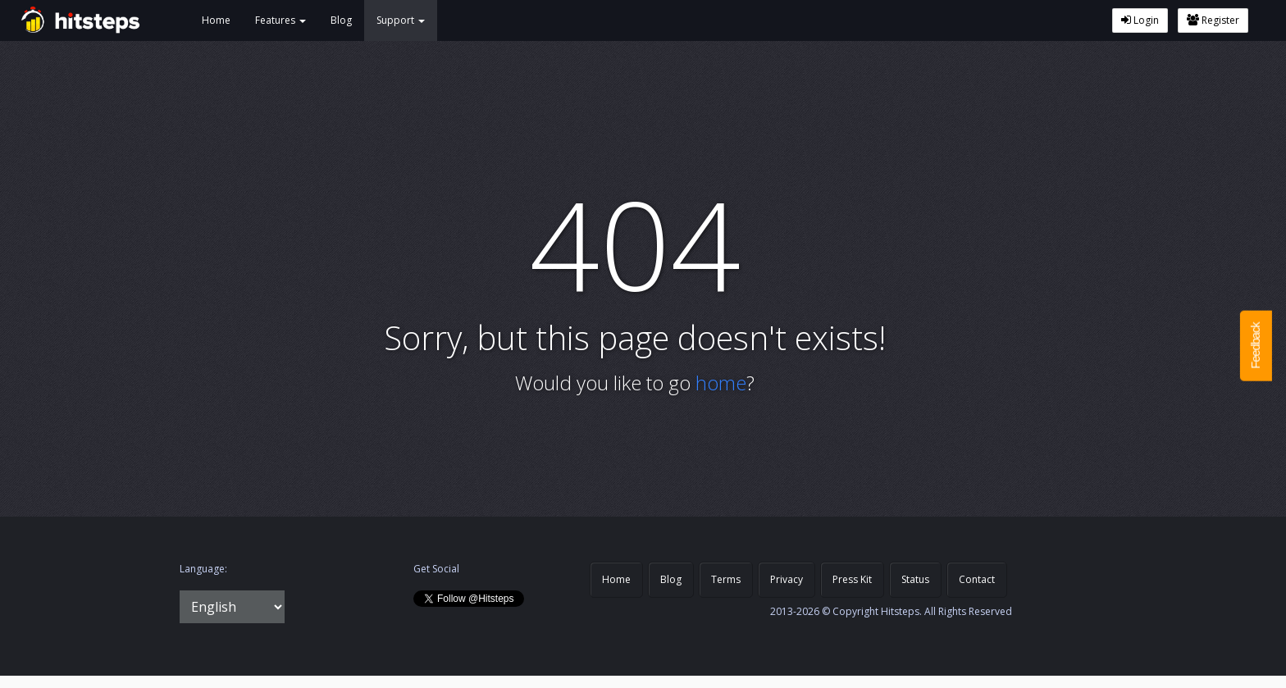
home (720, 382)
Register (1213, 20)
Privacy (786, 579)
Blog (341, 20)
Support (400, 20)
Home (216, 20)
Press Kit (852, 579)
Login (1140, 20)
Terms (726, 579)
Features (280, 20)
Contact (977, 579)
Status (915, 579)
